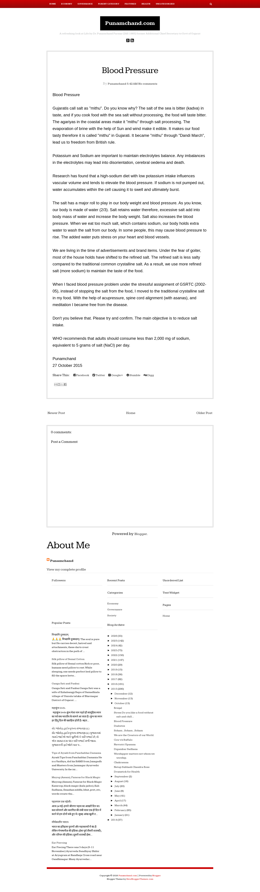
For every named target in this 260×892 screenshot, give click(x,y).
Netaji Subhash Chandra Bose (132, 769)
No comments (150, 86)
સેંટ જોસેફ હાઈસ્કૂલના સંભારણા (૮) (70, 730)
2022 (114, 657)
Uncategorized (165, 4)
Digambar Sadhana (126, 751)
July (117, 788)
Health (145, 4)
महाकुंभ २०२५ (58, 710)
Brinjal (118, 710)
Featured (130, 4)
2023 (114, 652)
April (118, 802)
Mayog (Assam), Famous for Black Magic (76, 779)
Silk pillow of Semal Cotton (68, 661)
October (120, 705)
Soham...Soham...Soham (128, 732)
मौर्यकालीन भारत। (60, 824)
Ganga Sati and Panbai (65, 686)
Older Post (203, 415)
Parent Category (108, 4)
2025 (114, 643)
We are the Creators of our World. (134, 737)
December (121, 695)
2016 (114, 686)
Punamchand (64, 563)
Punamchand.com (130, 24)
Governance (85, 4)
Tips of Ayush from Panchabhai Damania (76, 755)
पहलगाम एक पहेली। (61, 804)
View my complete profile (70, 571)
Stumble (143, 377)
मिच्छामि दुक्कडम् (60, 637)
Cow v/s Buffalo (123, 742)
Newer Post (58, 415)
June (118, 793)
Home (52, 4)
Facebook (82, 377)
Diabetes (119, 728)
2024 (114, 647)
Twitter (103, 377)
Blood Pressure (130, 71)
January (120, 817)
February (121, 812)
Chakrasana (121, 764)
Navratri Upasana (125, 746)
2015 (114, 691)
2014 (114, 822)
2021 (114, 662)
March (119, 807)
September (122, 778)
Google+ (122, 377)
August (119, 783)
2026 (114, 638)
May (117, 798)
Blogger (140, 536)
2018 (114, 676)
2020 (114, 667)
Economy (66, 4)
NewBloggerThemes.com (139, 881)
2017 (114, 681)
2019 (114, 671)
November (121, 700)
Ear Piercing (59, 845)
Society (111, 617)
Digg (161, 377)
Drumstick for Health (127, 773)
